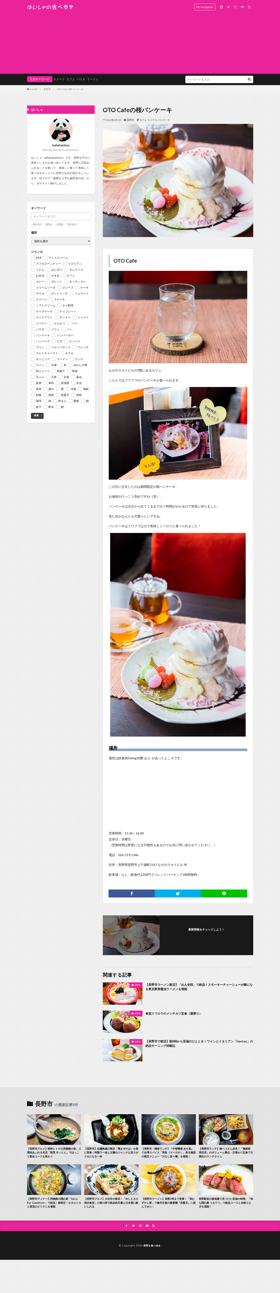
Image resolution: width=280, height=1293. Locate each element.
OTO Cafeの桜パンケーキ (70, 89)
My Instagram (204, 7)
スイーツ (58, 79)
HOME (34, 89)
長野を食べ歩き (152, 1253)
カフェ (70, 79)
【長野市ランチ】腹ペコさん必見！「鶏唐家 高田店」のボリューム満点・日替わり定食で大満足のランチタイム (226, 1153)
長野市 (47, 89)
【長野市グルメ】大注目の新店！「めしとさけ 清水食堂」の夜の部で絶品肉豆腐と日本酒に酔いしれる (111, 1210)
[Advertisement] (140, 44)
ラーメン (92, 79)
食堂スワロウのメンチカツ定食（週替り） (179, 1013)
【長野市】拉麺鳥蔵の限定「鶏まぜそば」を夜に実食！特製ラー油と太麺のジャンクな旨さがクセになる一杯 (111, 1153)
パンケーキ (164, 120)
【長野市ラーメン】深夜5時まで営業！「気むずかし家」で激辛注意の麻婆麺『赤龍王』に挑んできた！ (167, 1210)
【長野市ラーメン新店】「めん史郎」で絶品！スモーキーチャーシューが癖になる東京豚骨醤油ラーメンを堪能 (199, 988)
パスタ (81, 79)
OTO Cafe (125, 261)
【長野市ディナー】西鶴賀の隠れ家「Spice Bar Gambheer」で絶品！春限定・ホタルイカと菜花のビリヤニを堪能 (54, 1210)
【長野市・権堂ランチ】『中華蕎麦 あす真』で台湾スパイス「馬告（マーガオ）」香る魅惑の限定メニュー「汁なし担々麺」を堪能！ (168, 1155)
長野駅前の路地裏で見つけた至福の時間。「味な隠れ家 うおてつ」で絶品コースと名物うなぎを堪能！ (226, 1210)
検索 (36, 415)
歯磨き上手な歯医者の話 (68, 178)
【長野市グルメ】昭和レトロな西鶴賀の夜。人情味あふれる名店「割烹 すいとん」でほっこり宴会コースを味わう (54, 1153)
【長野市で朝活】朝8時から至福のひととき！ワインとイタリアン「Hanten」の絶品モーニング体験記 (198, 1044)
